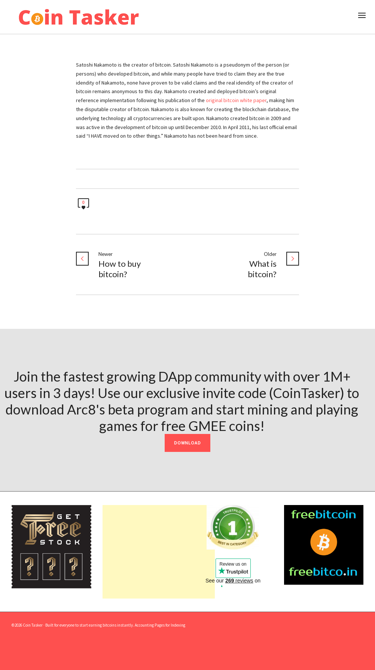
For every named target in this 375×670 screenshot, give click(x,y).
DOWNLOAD (187, 443)
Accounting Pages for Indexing (160, 625)
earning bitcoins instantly (111, 625)
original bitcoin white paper (236, 100)
